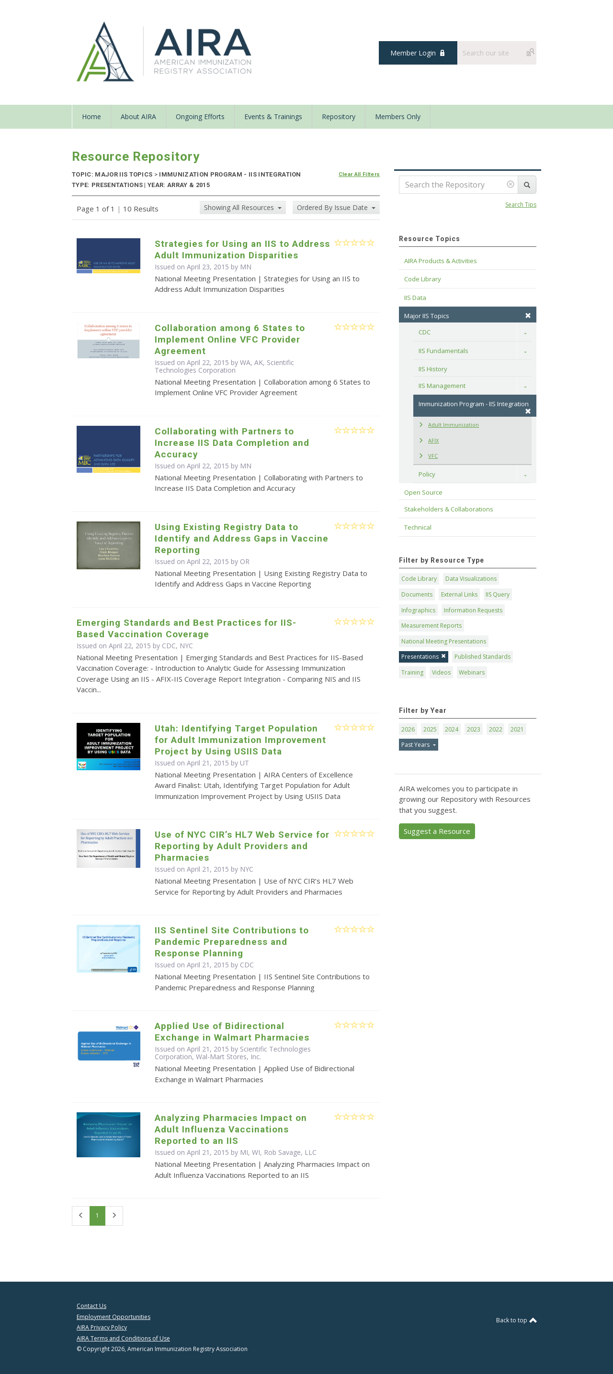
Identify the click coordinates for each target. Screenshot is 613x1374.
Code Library (419, 579)
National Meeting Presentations (443, 641)
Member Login (413, 52)
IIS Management (442, 385)
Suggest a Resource (437, 831)
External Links (459, 594)
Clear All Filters (359, 174)
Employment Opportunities (113, 1317)
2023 (473, 729)
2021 (517, 729)
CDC (247, 964)
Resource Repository (136, 156)
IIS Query (498, 594)
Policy (427, 474)
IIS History (433, 369)
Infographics (418, 610)
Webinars (472, 672)
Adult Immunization (448, 424)
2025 (430, 729)
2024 (451, 729)
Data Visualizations (471, 579)
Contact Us (91, 1306)
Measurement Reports (431, 625)
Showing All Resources (240, 207)
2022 (495, 729)
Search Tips (520, 204)
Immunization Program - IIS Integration (475, 406)
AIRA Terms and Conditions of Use (123, 1338)
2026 (408, 729)
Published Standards (482, 657)
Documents (416, 594)
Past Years (416, 745)
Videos (441, 672)
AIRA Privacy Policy (102, 1327)
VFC (428, 455)
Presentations (423, 657)
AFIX (428, 440)
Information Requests (473, 610)
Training (412, 672)
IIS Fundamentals (443, 350)
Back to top (516, 1320)
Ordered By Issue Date (333, 207)
